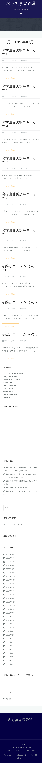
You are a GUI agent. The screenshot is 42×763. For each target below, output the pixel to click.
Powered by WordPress (13, 755)
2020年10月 (10, 609)
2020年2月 (10, 635)
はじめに (15, 744)
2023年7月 (10, 562)
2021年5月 (10, 591)
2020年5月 (10, 624)
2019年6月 (10, 664)
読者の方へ (26, 744)
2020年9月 (10, 613)
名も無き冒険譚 (21, 4)
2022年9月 (10, 569)
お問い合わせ (31, 750)
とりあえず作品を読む (14, 750)
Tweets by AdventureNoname (15, 524)
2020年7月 (10, 616)
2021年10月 (10, 580)
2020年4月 (10, 628)
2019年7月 (10, 660)
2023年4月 (10, 565)
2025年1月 (10, 558)
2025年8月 (10, 554)
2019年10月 (10, 649)
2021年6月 (10, 587)
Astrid (33, 755)
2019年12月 (10, 642)
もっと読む (10, 78)
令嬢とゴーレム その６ (20, 334)
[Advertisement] (21, 432)
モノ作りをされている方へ (21, 747)
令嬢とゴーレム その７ (20, 302)
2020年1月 (10, 638)
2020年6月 (10, 620)
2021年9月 (10, 584)
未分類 (24, 60)
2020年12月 (10, 602)
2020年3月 (10, 631)
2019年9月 (10, 653)
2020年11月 (10, 606)
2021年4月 (10, 595)
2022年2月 (10, 573)
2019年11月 (10, 646)
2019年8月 (10, 657)
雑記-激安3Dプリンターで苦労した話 (20, 487)
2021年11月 (10, 576)
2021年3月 (10, 598)
